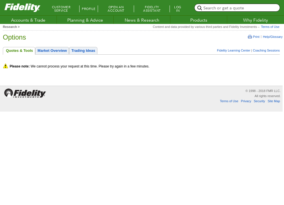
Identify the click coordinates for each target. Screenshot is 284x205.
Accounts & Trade (28, 20)
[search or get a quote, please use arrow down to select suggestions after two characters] (237, 8)
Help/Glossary (273, 36)
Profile (89, 9)
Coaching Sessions (266, 50)
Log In (177, 9)
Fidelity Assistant (152, 9)
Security (259, 101)
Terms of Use (269, 26)
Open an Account (116, 9)
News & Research (142, 20)
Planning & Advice (85, 20)
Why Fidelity (255, 20)
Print (254, 36)
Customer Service (61, 9)
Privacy (246, 101)
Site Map (274, 101)
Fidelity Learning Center (233, 50)
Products (198, 20)
